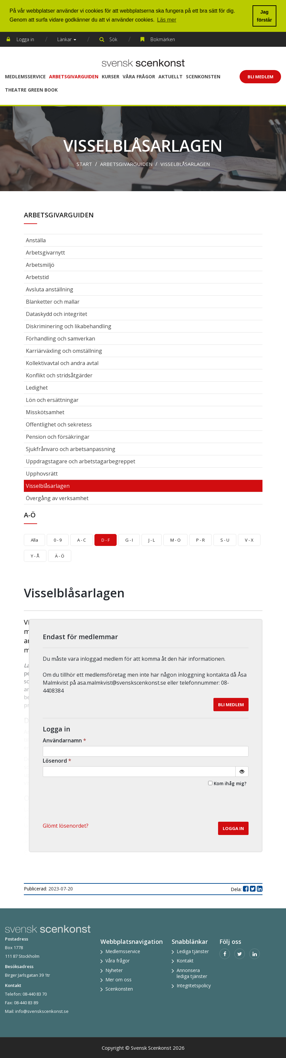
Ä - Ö (59, 556)
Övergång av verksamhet (57, 498)
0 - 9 (58, 540)
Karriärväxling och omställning (64, 350)
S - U (224, 540)
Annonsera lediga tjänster (192, 973)
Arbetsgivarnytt (45, 252)
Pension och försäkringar (57, 436)
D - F (105, 540)
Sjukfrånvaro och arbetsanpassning (70, 449)
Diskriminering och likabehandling (68, 326)
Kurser (110, 76)
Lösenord (58, 760)
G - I (129, 540)
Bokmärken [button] (162, 39)
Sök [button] (113, 39)
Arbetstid (37, 277)
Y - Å (35, 556)
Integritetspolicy (194, 985)
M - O (175, 540)
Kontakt (185, 960)
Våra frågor (139, 76)
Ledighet (37, 387)
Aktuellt (170, 76)
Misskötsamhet (45, 412)
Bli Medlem (260, 77)
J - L (151, 540)
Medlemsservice (25, 76)
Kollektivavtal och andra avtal (62, 363)
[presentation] (198, 805)
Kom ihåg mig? (230, 783)
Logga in (25, 39)
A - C (81, 540)
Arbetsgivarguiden (73, 76)
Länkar (66, 39)
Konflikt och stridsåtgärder (59, 375)
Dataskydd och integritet (56, 314)
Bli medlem (231, 705)
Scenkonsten (203, 76)
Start (84, 164)
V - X (249, 540)
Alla (34, 540)
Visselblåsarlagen (185, 164)
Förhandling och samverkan (60, 338)
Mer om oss (118, 979)
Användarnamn (65, 740)
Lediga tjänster (193, 951)
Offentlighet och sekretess (59, 424)
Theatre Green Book (31, 90)
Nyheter (114, 970)
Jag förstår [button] (264, 16)
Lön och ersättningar (52, 400)
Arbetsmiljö (40, 264)
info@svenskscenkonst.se (42, 1011)
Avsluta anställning (49, 289)
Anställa (36, 240)
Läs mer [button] (166, 20)
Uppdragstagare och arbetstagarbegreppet (80, 461)
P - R (200, 540)
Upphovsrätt (42, 473)
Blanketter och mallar (53, 301)
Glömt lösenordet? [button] (65, 825)
